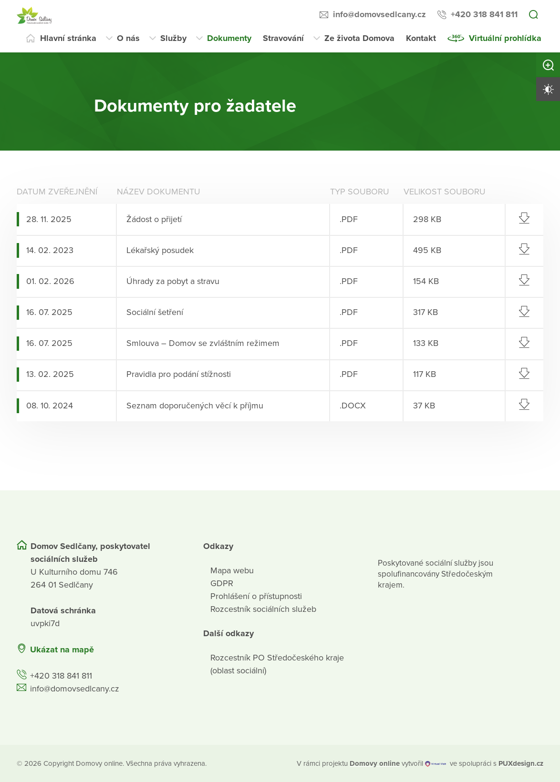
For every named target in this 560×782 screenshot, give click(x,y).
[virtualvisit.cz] (435, 763)
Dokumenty (229, 38)
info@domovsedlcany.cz (379, 14)
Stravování (283, 38)
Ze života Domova (359, 38)
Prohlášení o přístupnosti (256, 595)
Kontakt (421, 38)
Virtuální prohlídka (505, 38)
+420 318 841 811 (484, 14)
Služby (173, 38)
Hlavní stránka (68, 38)
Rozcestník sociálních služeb (263, 608)
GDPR (221, 583)
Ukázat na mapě (62, 649)
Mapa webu (232, 570)
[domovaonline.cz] (375, 763)
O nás (128, 38)
